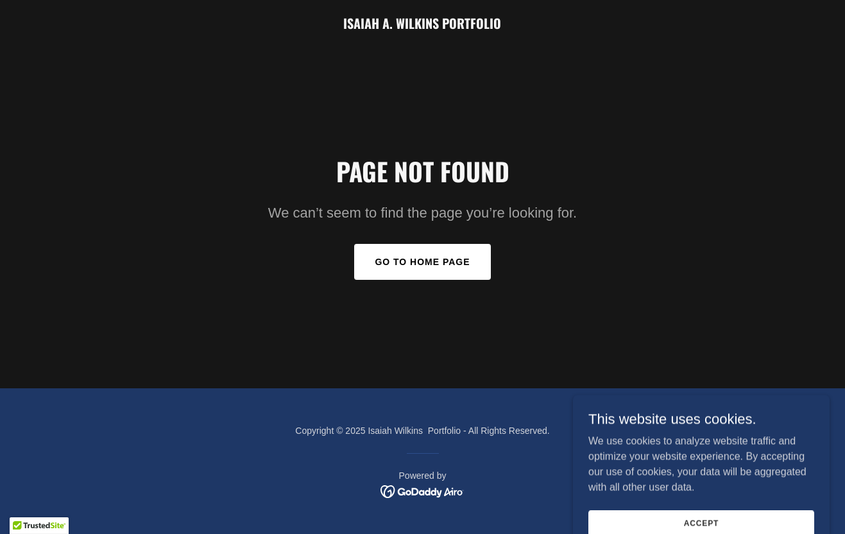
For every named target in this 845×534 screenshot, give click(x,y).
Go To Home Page (422, 262)
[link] (422, 25)
